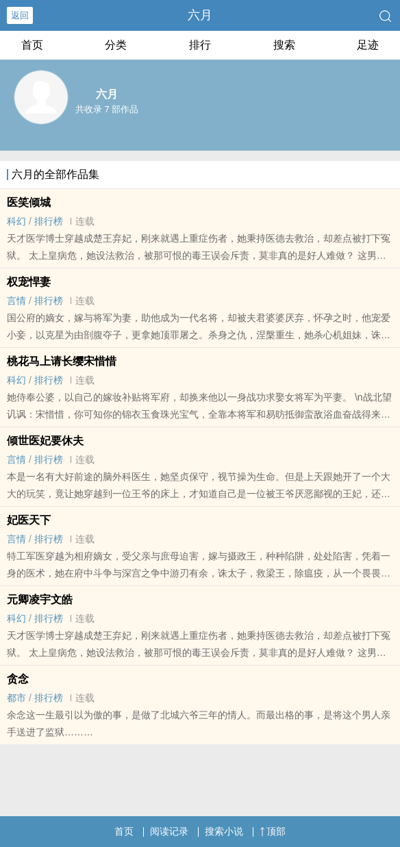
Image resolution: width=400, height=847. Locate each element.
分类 (116, 45)
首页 (32, 45)
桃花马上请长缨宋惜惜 (61, 361)
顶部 (273, 831)
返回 (20, 15)
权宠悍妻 (29, 282)
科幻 (16, 221)
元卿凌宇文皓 (40, 599)
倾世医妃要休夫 (45, 440)
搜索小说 (224, 831)
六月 (200, 15)
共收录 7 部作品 (106, 109)
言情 (16, 300)
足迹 (368, 45)
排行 (200, 45)
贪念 (18, 679)
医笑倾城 (29, 202)
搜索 (284, 45)
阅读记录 (169, 831)
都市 (16, 697)
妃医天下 (29, 520)
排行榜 (48, 221)
